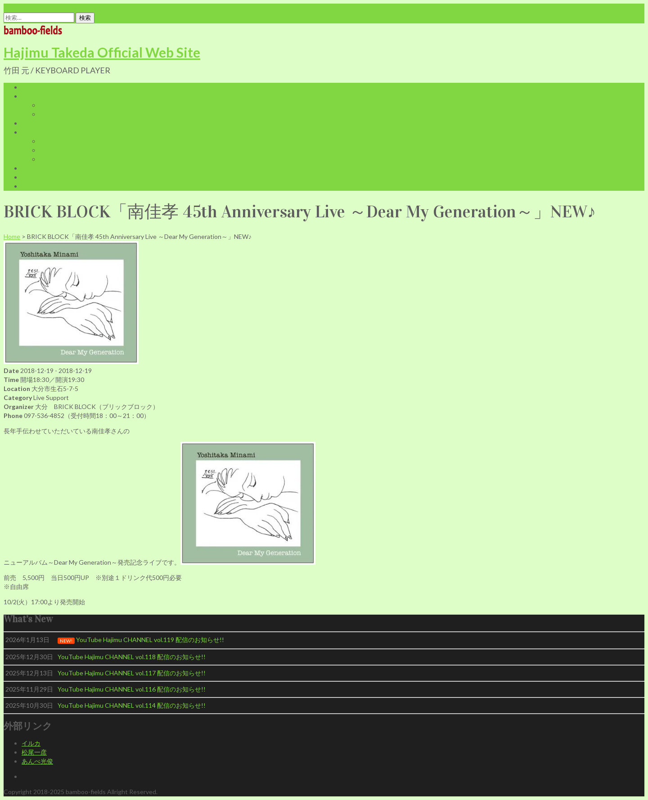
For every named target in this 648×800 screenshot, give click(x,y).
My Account (57, 150)
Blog (28, 168)
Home (30, 87)
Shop (29, 132)
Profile (31, 96)
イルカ (31, 743)
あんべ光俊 (37, 761)
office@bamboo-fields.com (41, 8)
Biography (54, 105)
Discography (57, 114)
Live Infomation (43, 123)
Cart (46, 141)
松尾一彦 (34, 752)
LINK (29, 177)
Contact (33, 186)
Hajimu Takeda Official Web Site (102, 52)
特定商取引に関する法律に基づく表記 (93, 159)
